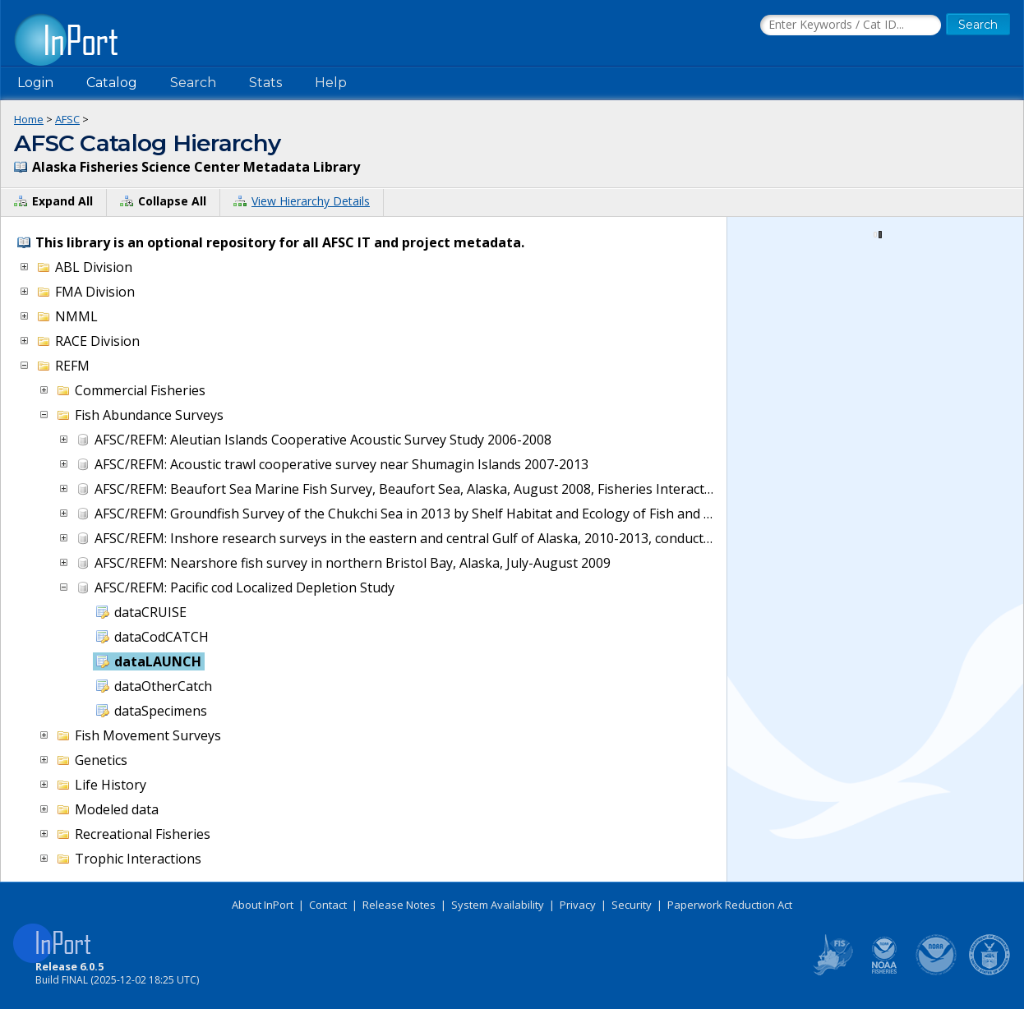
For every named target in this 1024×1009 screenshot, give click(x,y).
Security (631, 904)
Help (331, 82)
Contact (328, 904)
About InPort (262, 904)
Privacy (578, 904)
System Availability (497, 904)
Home (29, 119)
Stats (265, 82)
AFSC (67, 119)
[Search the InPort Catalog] (850, 25)
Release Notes (399, 904)
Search (193, 82)
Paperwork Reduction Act (729, 904)
